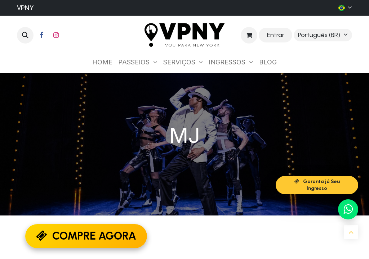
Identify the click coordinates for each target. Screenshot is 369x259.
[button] (25, 35)
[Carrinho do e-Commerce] (249, 35)
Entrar (275, 35)
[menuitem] (102, 62)
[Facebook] (41, 35)
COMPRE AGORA (86, 235)
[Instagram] (55, 35)
